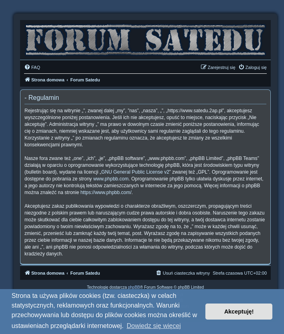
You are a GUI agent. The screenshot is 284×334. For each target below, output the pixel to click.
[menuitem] (32, 67)
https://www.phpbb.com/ (105, 192)
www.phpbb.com (110, 179)
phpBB (134, 287)
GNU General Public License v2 (135, 172)
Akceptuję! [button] (239, 311)
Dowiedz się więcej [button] (154, 325)
